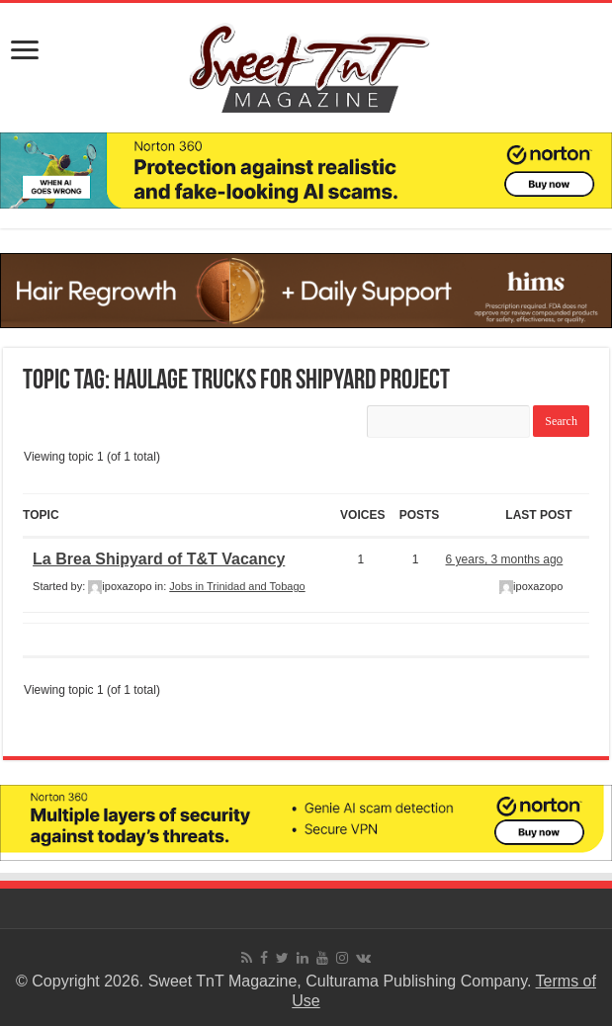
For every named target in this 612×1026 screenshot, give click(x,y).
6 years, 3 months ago (505, 559)
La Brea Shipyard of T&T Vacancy (159, 559)
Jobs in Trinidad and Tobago (237, 586)
